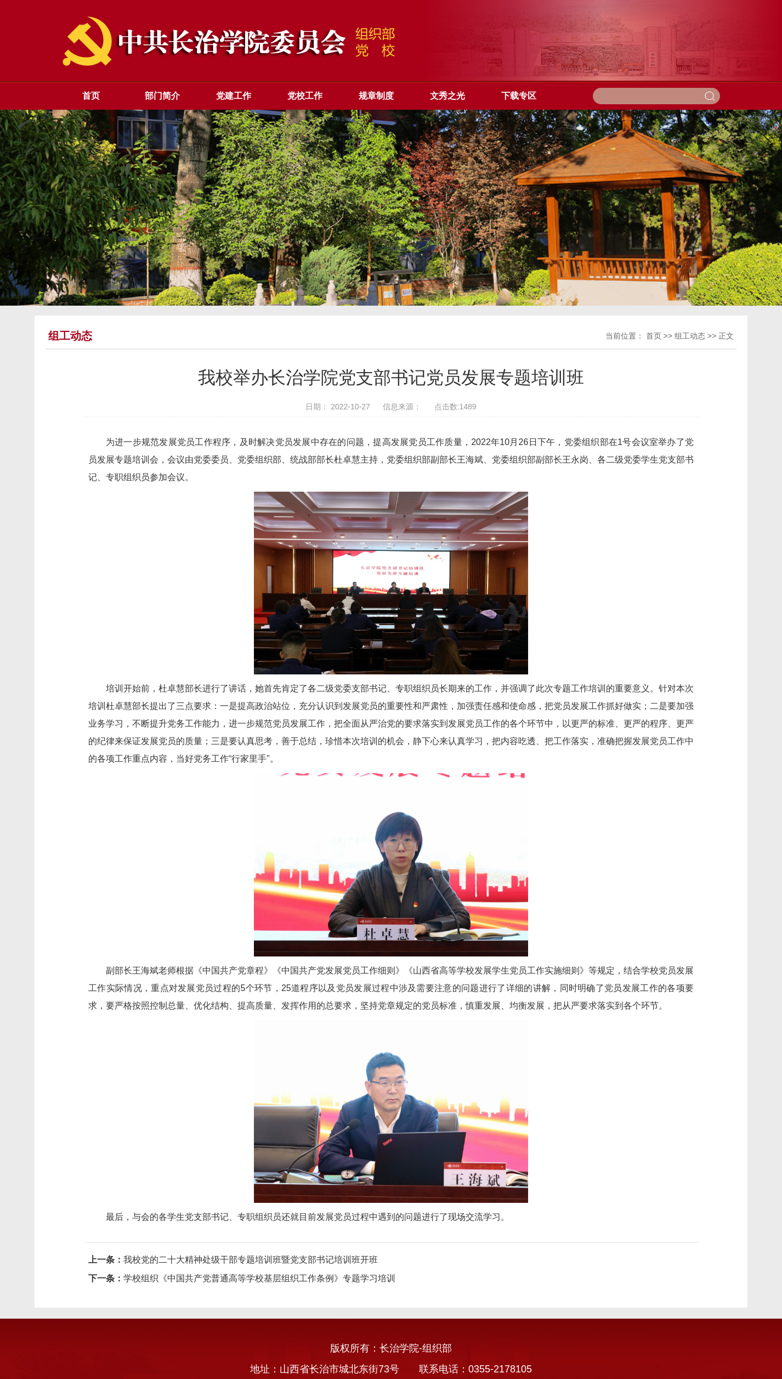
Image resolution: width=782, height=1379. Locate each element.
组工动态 (690, 335)
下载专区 (518, 95)
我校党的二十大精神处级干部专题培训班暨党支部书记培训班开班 (250, 1259)
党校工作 (304, 95)
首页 (91, 95)
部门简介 (162, 95)
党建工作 (233, 95)
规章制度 (376, 95)
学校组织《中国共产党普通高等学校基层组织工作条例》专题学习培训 (259, 1278)
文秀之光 (447, 95)
